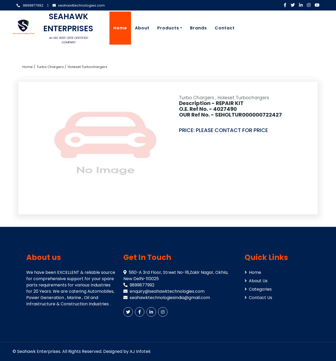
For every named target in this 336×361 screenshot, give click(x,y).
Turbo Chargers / (51, 66)
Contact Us (258, 298)
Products (168, 28)
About (142, 28)
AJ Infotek (140, 351)
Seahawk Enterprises (38, 351)
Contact (225, 28)
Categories (258, 289)
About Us (256, 281)
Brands (198, 28)
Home (120, 28)
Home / (28, 66)
